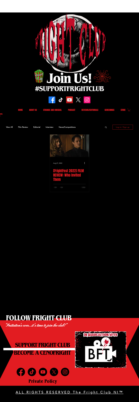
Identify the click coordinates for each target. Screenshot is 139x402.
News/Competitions (67, 127)
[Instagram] (87, 99)
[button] (129, 110)
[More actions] (85, 163)
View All (9, 127)
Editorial (36, 127)
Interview (49, 127)
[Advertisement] (49, 6)
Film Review (23, 127)
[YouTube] (69, 99)
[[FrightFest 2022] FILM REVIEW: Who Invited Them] (69, 146)
